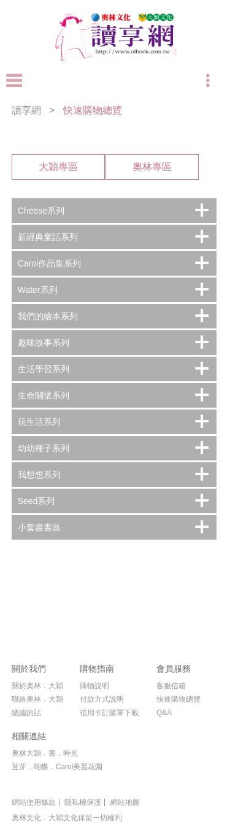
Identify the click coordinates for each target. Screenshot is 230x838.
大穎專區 (58, 166)
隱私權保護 (82, 802)
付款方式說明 (102, 699)
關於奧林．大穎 (37, 685)
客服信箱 (171, 685)
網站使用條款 (34, 802)
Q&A (164, 712)
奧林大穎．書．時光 (45, 753)
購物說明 (94, 685)
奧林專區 (152, 166)
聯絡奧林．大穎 (37, 699)
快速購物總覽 (178, 699)
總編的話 (26, 712)
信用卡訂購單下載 (109, 712)
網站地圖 (125, 802)
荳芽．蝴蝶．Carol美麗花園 (57, 766)
